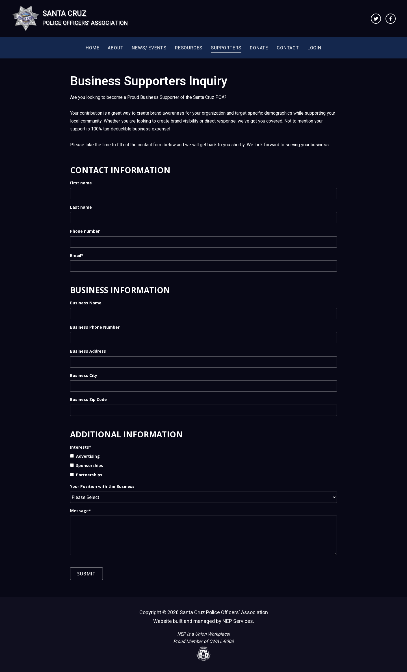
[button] (115, 47)
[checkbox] (203, 465)
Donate (259, 48)
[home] (69, 19)
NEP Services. (238, 621)
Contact (288, 48)
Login (314, 48)
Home (92, 48)
